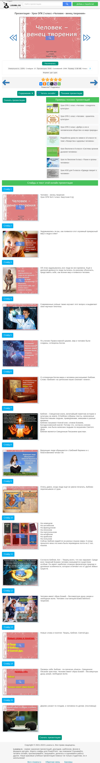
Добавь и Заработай (85, 4)
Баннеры (68, 762)
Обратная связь (53, 762)
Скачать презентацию (14, 100)
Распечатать (50, 63)
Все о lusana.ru (34, 762)
